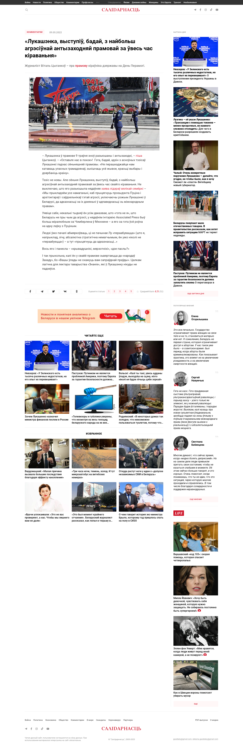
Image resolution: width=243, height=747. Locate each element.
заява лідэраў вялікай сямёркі (122, 188)
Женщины (153, 2)
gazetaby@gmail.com (182, 739)
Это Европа (166, 2)
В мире (90, 720)
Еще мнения (196, 499)
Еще (196, 704)
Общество (59, 2)
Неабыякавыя (190, 2)
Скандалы (101, 720)
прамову (81, 66)
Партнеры (128, 720)
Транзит (177, 2)
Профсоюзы (87, 2)
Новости (37, 2)
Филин (126, 2)
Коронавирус (114, 720)
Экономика (50, 720)
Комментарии (72, 2)
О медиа (214, 720)
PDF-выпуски (201, 720)
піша (139, 155)
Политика (47, 2)
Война (27, 2)
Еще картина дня (196, 294)
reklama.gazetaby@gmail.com (205, 739)
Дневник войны (139, 2)
